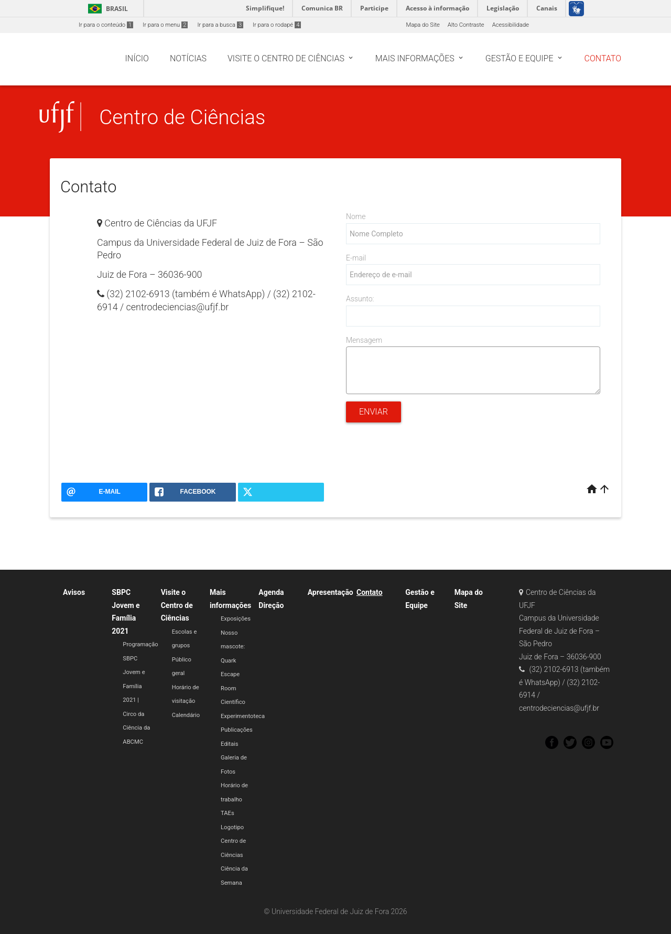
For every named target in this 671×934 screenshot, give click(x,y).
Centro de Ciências (182, 117)
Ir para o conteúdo (106, 24)
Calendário (186, 715)
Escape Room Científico (233, 688)
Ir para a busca (220, 24)
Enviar (373, 412)
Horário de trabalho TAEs (234, 799)
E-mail (356, 258)
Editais (230, 744)
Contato (369, 592)
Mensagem (364, 340)
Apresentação (330, 592)
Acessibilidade (510, 24)
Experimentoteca (243, 716)
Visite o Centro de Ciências (177, 605)
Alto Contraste (466, 24)
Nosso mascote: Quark (233, 646)
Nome (355, 216)
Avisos (74, 592)
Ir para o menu (165, 24)
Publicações (237, 729)
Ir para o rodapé (277, 24)
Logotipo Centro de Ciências (233, 841)
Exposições (236, 618)
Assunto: (360, 299)
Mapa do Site (422, 24)
